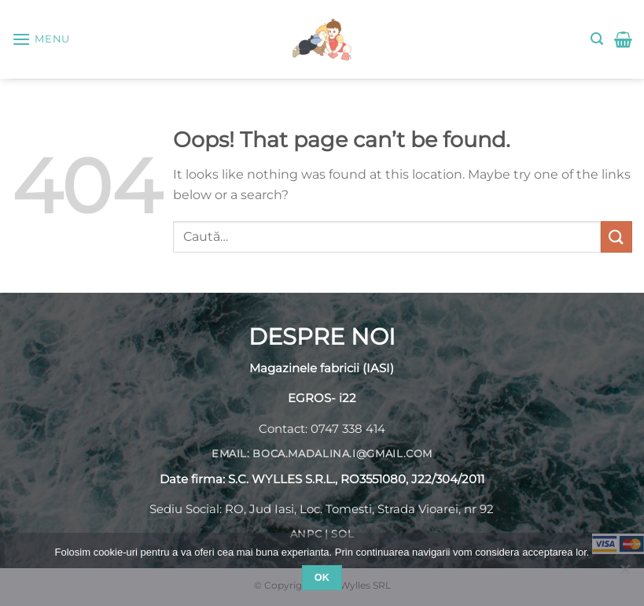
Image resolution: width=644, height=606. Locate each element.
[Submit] (616, 236)
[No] (624, 573)
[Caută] (597, 39)
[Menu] (41, 39)
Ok (322, 577)
